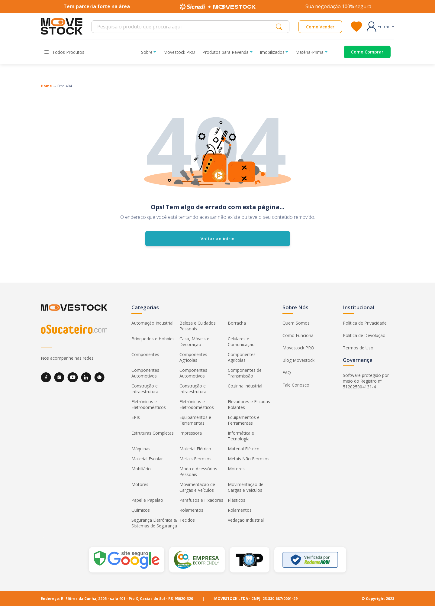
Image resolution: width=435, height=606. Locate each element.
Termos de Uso (358, 348)
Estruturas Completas (152, 433)
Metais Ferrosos (195, 459)
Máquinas (140, 449)
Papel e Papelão (147, 500)
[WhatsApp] (99, 377)
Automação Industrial (152, 323)
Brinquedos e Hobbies (153, 339)
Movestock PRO (179, 52)
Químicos (140, 510)
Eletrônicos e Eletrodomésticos (148, 404)
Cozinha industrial (245, 386)
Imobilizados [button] (272, 52)
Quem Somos (296, 323)
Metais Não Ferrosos (248, 459)
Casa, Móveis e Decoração (194, 341)
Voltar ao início (218, 238)
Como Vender (320, 27)
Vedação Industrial (246, 520)
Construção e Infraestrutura (144, 388)
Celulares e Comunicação (241, 341)
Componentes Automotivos (145, 373)
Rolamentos (191, 510)
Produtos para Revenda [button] (225, 52)
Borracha (237, 323)
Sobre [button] (147, 52)
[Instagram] (59, 377)
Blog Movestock (298, 360)
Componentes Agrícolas (193, 357)
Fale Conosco (295, 385)
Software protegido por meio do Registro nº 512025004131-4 (366, 381)
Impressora (190, 433)
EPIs (135, 417)
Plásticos (236, 500)
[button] (380, 26)
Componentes (145, 354)
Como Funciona (298, 335)
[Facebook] (46, 377)
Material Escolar (147, 459)
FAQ (286, 372)
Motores (236, 469)
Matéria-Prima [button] (309, 52)
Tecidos (187, 520)
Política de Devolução (364, 335)
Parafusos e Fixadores (201, 500)
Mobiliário (141, 469)
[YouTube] (72, 377)
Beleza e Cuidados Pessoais (197, 326)
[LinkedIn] (86, 377)
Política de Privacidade (365, 323)
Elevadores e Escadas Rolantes (249, 404)
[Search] (185, 27)
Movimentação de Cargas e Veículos (197, 487)
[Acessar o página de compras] (362, 52)
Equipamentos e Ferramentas (195, 420)
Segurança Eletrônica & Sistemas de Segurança (154, 523)
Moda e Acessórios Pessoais (198, 471)
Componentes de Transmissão (245, 373)
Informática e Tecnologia (241, 436)
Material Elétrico (195, 449)
